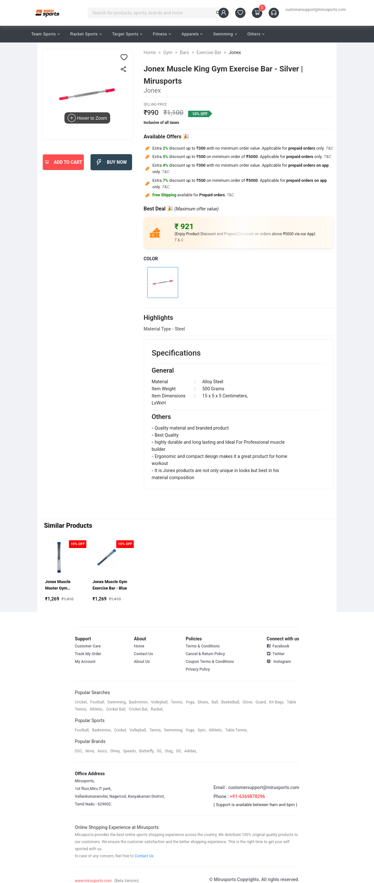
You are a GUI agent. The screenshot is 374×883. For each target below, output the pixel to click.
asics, (103, 751)
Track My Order (88, 654)
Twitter (276, 653)
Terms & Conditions (203, 646)
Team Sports (45, 34)
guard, (260, 702)
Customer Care (88, 646)
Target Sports (127, 34)
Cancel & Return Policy (205, 654)
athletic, (96, 709)
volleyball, (159, 702)
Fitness (162, 34)
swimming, (117, 702)
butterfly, (146, 751)
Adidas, (190, 751)
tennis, (177, 702)
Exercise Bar (209, 52)
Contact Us (143, 654)
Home (150, 52)
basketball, (230, 702)
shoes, (203, 702)
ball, (215, 702)
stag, (169, 751)
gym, (201, 730)
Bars (184, 52)
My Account (85, 661)
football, (97, 702)
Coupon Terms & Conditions (210, 661)
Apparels (192, 34)
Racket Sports (86, 34)
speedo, (130, 751)
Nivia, (90, 751)
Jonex (235, 52)
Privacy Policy (198, 669)
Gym (167, 52)
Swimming (225, 34)
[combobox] (152, 13)
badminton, (139, 702)
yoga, (190, 702)
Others (255, 34)
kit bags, (276, 702)
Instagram (279, 661)
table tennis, (236, 730)
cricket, (81, 702)
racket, (157, 709)
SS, (159, 751)
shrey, (115, 751)
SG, (179, 751)
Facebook (278, 646)
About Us (142, 661)
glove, (248, 702)
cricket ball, (116, 709)
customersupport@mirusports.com (315, 10)
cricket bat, (138, 709)
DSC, (79, 751)
